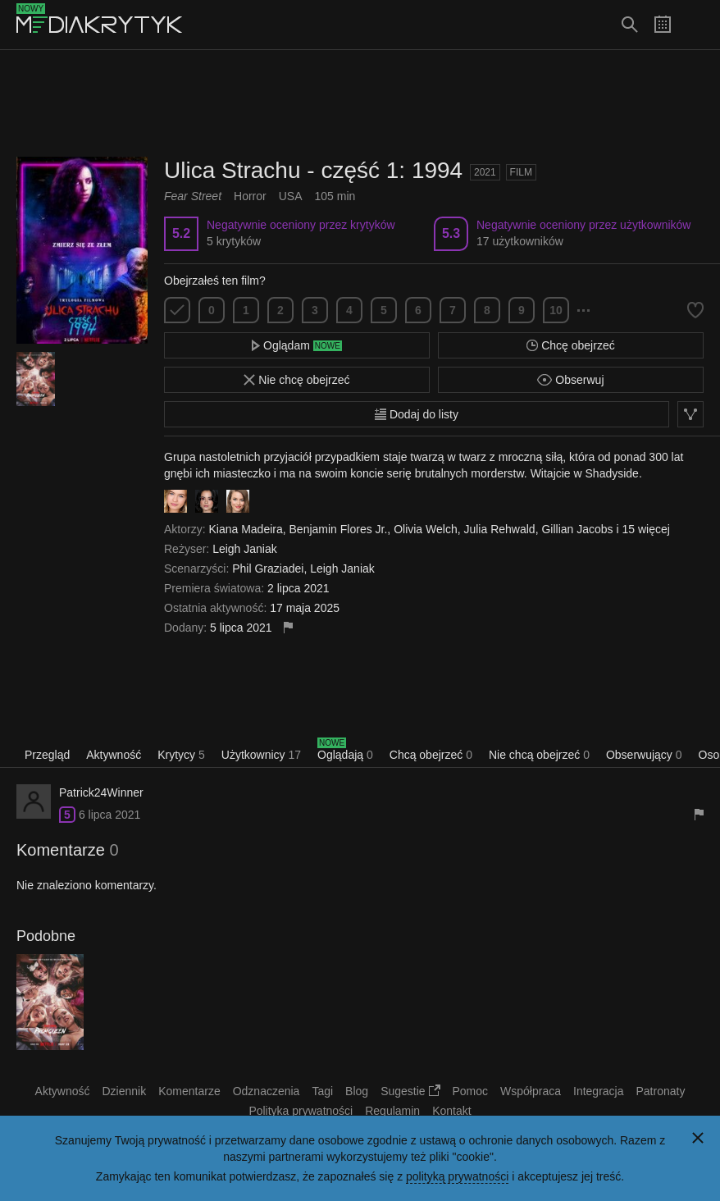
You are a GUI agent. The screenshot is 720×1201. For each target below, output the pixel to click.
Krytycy (181, 754)
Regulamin (392, 1110)
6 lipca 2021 (110, 814)
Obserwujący (644, 754)
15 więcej (645, 529)
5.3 (451, 233)
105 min (335, 196)
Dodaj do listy (416, 414)
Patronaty (660, 1091)
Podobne (45, 936)
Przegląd (47, 754)
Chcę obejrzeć (570, 345)
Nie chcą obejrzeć (539, 754)
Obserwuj (570, 379)
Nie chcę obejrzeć (296, 379)
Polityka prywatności (300, 1110)
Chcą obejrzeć (431, 754)
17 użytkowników (519, 241)
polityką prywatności (457, 1176)
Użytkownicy (261, 754)
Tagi (322, 1091)
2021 (485, 172)
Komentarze (189, 1091)
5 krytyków (234, 241)
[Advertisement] (360, 103)
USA (291, 196)
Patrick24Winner (101, 792)
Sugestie (410, 1091)
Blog (356, 1091)
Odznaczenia (266, 1091)
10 (556, 310)
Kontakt (451, 1110)
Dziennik (125, 1091)
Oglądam (297, 345)
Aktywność (113, 754)
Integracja (598, 1091)
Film (521, 172)
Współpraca (530, 1091)
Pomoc (471, 1091)
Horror (250, 196)
